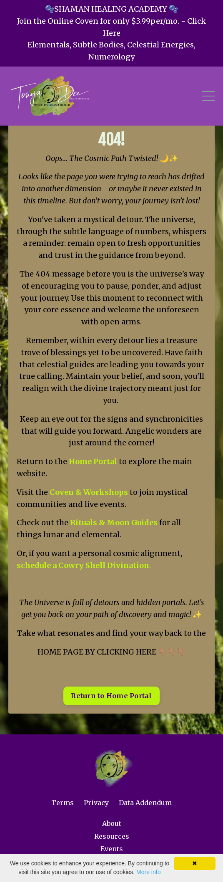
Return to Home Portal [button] (111, 696)
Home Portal (93, 461)
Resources (111, 836)
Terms (62, 802)
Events (111, 849)
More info (148, 872)
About (111, 823)
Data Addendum (145, 802)
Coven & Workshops (89, 492)
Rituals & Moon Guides (114, 522)
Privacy (96, 802)
